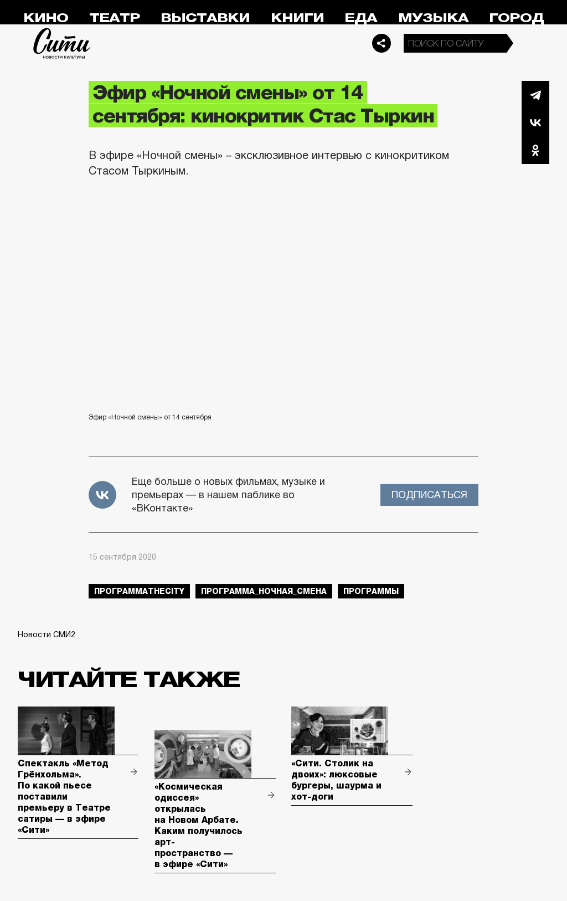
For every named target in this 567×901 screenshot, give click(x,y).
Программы (371, 591)
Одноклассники (535, 150)
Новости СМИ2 (46, 634)
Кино (45, 18)
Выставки (205, 18)
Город (516, 18)
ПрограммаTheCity (139, 591)
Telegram (535, 95)
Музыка (433, 18)
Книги (297, 18)
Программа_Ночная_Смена (264, 591)
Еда (360, 18)
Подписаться (429, 494)
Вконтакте (535, 122)
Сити (62, 43)
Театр (114, 18)
